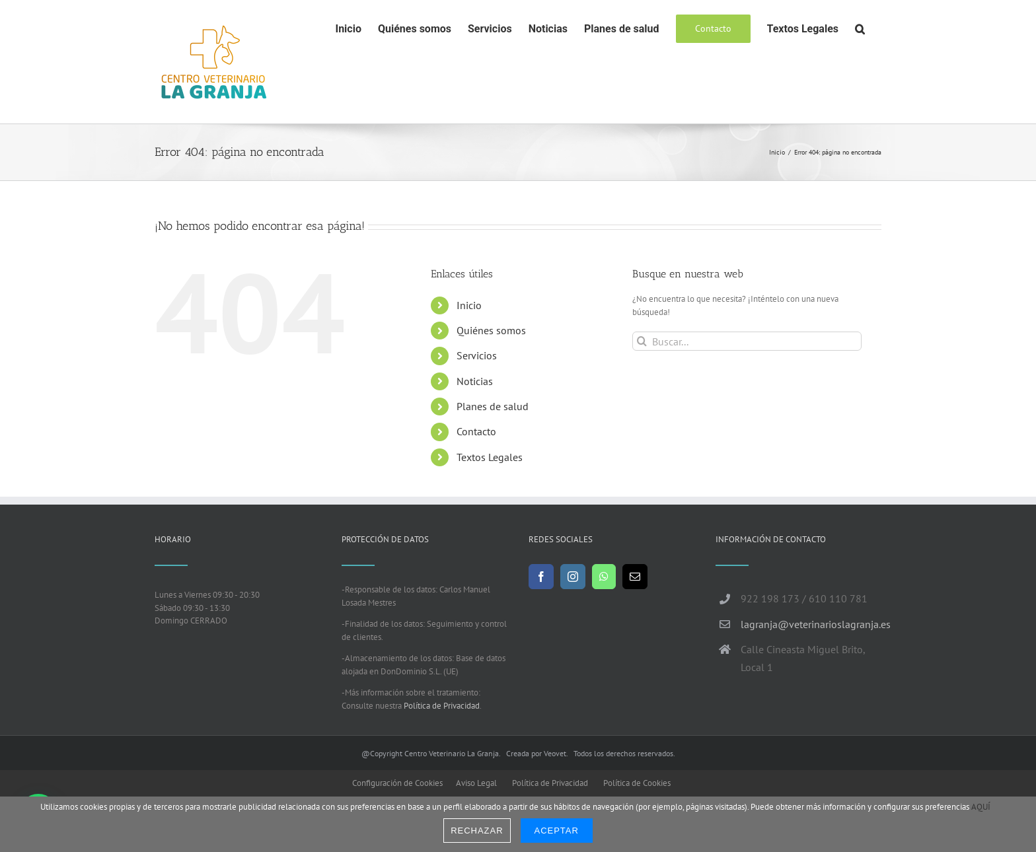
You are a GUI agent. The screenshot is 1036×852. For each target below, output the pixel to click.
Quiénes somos (491, 330)
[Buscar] (641, 341)
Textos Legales (490, 457)
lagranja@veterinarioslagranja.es (811, 624)
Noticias (475, 381)
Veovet (555, 753)
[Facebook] (541, 576)
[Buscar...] (747, 341)
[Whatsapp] (604, 576)
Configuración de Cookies (397, 783)
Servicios (477, 355)
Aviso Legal (476, 783)
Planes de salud (493, 406)
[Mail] (635, 576)
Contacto (476, 431)
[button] (860, 27)
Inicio (469, 305)
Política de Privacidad (442, 705)
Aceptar (557, 830)
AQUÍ (980, 806)
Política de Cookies (637, 783)
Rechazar (477, 830)
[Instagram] (572, 576)
